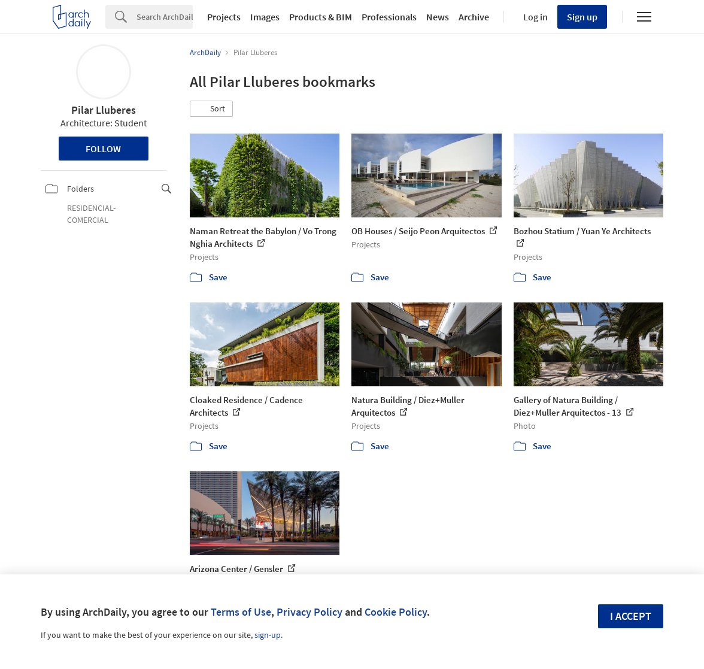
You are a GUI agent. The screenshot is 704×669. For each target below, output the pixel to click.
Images (265, 17)
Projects (224, 17)
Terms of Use (241, 612)
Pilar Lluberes (103, 110)
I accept (630, 616)
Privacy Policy (309, 612)
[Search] (164, 17)
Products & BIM (320, 17)
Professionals (389, 17)
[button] (211, 109)
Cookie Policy (396, 612)
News (437, 17)
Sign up (582, 17)
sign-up (267, 634)
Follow (103, 149)
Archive (474, 17)
